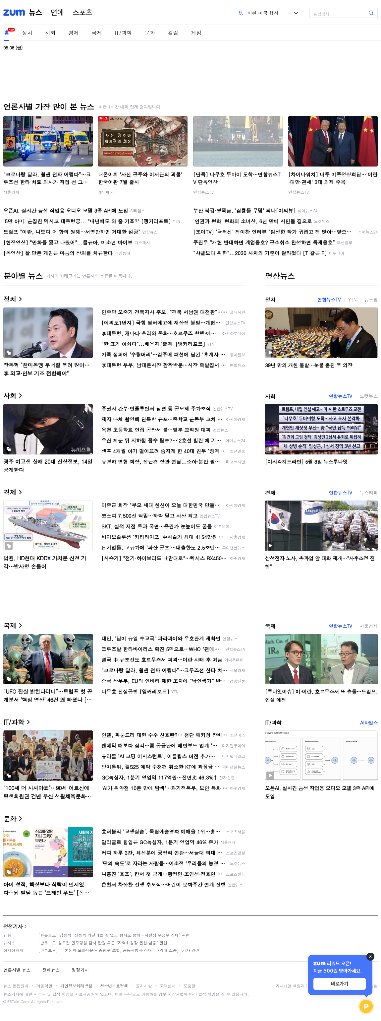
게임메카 (106, 192)
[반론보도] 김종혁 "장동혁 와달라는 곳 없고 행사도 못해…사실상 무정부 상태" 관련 (114, 935)
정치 (27, 32)
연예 (57, 12)
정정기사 (13, 926)
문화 (149, 32)
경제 (73, 32)
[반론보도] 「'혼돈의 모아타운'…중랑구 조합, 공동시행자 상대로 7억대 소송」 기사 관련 (118, 950)
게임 (196, 32)
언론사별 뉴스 (16, 970)
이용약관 (44, 985)
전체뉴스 (51, 970)
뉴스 (35, 12)
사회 (50, 32)
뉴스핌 (371, 299)
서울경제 (11, 192)
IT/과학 (123, 32)
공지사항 (144, 985)
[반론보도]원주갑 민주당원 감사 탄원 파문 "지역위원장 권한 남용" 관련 (102, 942)
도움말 (189, 985)
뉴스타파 (369, 492)
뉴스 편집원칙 (15, 985)
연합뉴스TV (203, 192)
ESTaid (13, 1001)
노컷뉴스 (369, 396)
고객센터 (168, 985)
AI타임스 (369, 722)
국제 (96, 32)
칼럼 (173, 32)
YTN (352, 299)
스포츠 (82, 12)
